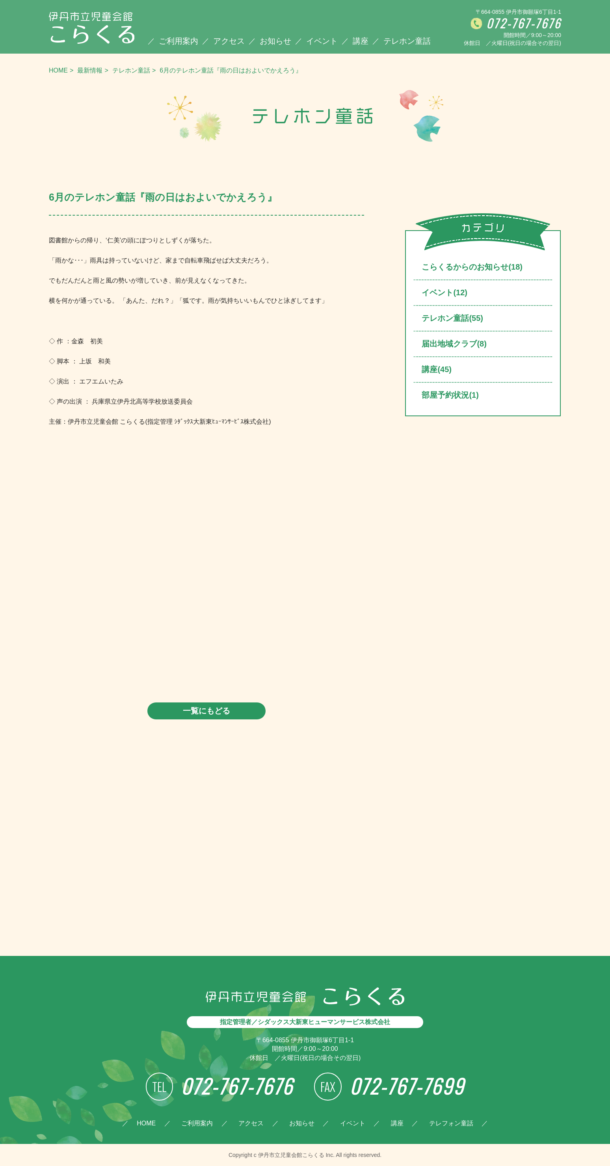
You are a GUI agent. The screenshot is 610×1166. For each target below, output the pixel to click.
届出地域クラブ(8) (454, 343)
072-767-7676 (523, 23)
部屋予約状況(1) (450, 395)
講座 (360, 41)
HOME (58, 70)
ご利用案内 (178, 41)
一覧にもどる (206, 710)
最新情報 (89, 70)
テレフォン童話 (451, 1123)
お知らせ (275, 41)
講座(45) (437, 369)
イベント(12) (444, 292)
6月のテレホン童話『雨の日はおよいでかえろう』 (231, 70)
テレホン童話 (407, 41)
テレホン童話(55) (452, 318)
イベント (322, 41)
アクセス (229, 41)
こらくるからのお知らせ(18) (472, 267)
